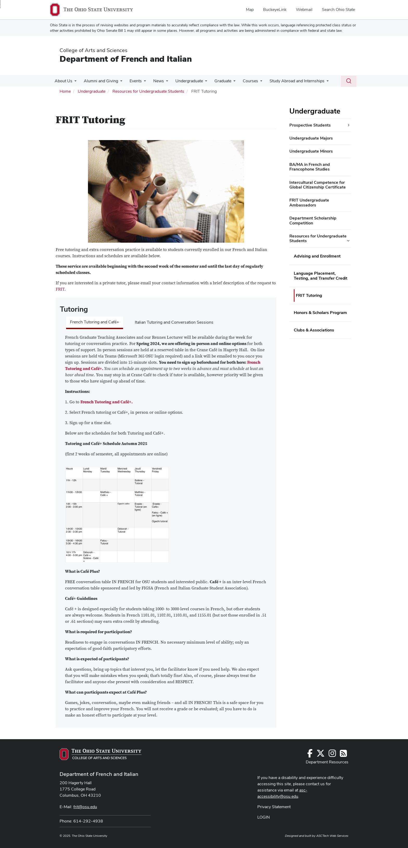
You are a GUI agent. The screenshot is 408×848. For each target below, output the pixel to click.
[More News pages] (162, 82)
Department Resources (327, 762)
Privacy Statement (274, 806)
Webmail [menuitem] (304, 9)
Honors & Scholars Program (320, 312)
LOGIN (263, 817)
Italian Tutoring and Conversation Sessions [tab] (174, 322)
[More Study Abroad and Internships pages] (319, 82)
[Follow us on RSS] (343, 755)
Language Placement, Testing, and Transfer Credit (320, 276)
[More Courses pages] (253, 82)
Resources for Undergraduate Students (148, 91)
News (155, 81)
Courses (243, 81)
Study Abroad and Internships (289, 81)
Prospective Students (310, 125)
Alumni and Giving (99, 81)
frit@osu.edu (85, 806)
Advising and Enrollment (317, 256)
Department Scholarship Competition (312, 220)
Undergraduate (184, 81)
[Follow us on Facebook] (310, 755)
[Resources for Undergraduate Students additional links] (348, 240)
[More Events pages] (141, 82)
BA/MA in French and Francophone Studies (309, 167)
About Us (63, 81)
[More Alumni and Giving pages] (119, 82)
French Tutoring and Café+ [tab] (94, 322)
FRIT (60, 289)
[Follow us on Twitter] (320, 755)
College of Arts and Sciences (94, 50)
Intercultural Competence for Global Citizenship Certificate (317, 185)
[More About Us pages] (74, 82)
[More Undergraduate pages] (200, 82)
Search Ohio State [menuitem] (338, 9)
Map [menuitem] (250, 9)
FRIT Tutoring (309, 295)
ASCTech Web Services (332, 836)
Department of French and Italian (126, 58)
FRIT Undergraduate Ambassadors (309, 202)
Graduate (217, 81)
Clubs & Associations (314, 330)
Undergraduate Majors (311, 138)
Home (65, 91)
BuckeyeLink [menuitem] (274, 9)
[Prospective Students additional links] (348, 125)
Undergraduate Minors (311, 151)
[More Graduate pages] (228, 82)
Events (133, 81)
